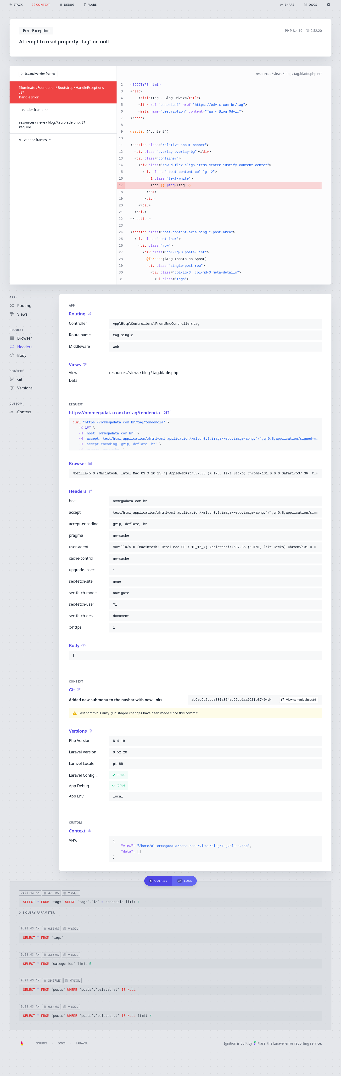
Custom (16, 404)
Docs (61, 1043)
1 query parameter (37, 912)
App (13, 297)
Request (16, 330)
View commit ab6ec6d (298, 700)
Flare (259, 1043)
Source (41, 1043)
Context (17, 371)
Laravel (82, 1043)
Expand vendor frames (38, 73)
